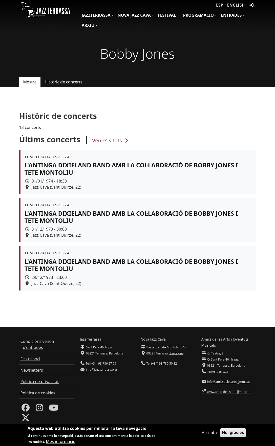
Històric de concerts (63, 82)
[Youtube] (54, 409)
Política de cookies (37, 393)
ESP (219, 5)
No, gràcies (233, 434)
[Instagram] (39, 409)
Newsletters (31, 370)
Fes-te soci (30, 359)
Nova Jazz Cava (134, 15)
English (236, 5)
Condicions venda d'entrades (37, 344)
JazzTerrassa (96, 15)
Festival (167, 15)
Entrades (231, 15)
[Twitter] (25, 419)
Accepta (209, 434)
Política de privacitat (39, 381)
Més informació (61, 443)
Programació (198, 15)
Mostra (30, 82)
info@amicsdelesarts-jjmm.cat (228, 382)
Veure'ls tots (111, 140)
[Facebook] (25, 409)
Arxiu (88, 25)
